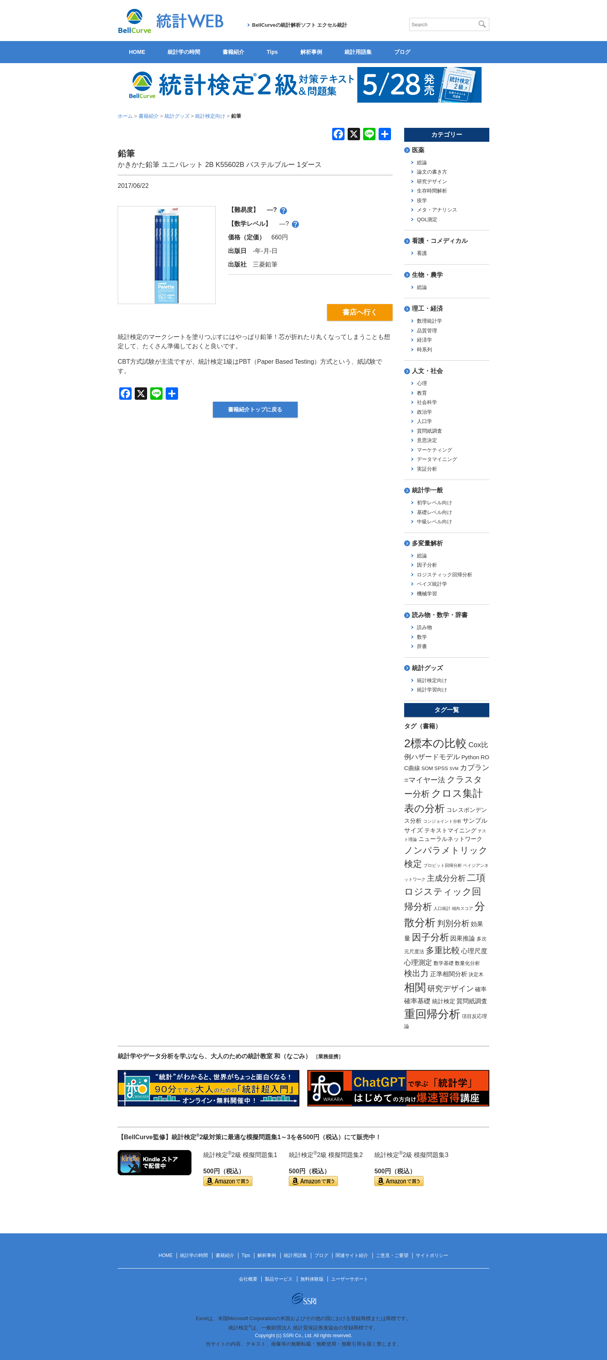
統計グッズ (427, 668)
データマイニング (437, 459)
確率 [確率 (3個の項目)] (481, 989)
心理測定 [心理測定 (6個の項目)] (418, 962)
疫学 (422, 200)
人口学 (424, 421)
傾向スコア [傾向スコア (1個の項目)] (462, 908)
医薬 (418, 150)
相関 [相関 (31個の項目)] (415, 988)
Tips (272, 52)
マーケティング (434, 450)
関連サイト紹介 (352, 1255)
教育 (422, 393)
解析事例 (311, 52)
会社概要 (248, 1279)
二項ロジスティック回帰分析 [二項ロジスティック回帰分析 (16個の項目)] (444, 892)
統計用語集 (358, 52)
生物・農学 (427, 275)
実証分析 (427, 469)
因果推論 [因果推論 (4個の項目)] (462, 938)
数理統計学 (429, 321)
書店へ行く (360, 312)
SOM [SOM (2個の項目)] (427, 768)
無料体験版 (312, 1279)
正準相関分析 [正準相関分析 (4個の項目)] (448, 973)
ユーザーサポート (349, 1279)
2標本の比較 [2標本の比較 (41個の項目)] (435, 743)
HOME (137, 52)
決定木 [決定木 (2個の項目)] (476, 974)
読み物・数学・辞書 (440, 615)
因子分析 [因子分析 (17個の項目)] (430, 937)
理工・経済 (427, 308)
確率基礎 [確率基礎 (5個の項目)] (417, 1001)
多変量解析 (427, 543)
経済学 (424, 340)
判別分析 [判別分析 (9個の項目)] (453, 923)
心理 (422, 383)
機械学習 (427, 594)
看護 (422, 253)
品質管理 (427, 331)
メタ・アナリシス (437, 210)
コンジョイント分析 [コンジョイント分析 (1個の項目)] (442, 821)
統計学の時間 (184, 52)
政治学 (424, 412)
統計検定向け (432, 680)
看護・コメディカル (440, 240)
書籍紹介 (233, 52)
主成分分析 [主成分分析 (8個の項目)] (446, 878)
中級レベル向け (434, 521)
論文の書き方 (432, 172)
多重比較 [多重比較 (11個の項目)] (443, 950)
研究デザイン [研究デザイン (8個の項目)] (450, 988)
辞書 (422, 646)
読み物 (424, 627)
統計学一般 (427, 490)
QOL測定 (427, 219)
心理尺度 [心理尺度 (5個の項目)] (474, 951)
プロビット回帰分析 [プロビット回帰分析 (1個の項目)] (443, 865)
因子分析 (427, 565)
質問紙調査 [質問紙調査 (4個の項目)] (471, 1000)
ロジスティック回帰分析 (444, 575)
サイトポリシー (432, 1255)
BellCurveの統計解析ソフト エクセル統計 (299, 25)
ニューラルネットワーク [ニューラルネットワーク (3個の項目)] (450, 839)
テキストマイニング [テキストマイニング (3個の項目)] (450, 830)
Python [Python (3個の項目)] (470, 757)
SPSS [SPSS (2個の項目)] (441, 768)
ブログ (402, 52)
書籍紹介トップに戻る (255, 409)
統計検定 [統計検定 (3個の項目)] (443, 1001)
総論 (422, 162)
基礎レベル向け (434, 512)
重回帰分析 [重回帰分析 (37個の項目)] (432, 1014)
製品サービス (279, 1279)
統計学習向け (432, 690)
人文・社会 (427, 371)
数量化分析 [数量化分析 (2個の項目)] (467, 963)
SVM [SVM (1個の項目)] (453, 768)
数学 (422, 637)
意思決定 (427, 440)
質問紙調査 (429, 431)
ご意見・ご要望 (392, 1255)
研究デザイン (432, 181)
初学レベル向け (434, 502)
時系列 (424, 349)
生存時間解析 (432, 191)
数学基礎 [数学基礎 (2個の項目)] (444, 963)
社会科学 (427, 402)
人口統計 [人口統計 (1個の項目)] (442, 908)
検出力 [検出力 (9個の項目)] (416, 973)
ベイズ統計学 (432, 584)
